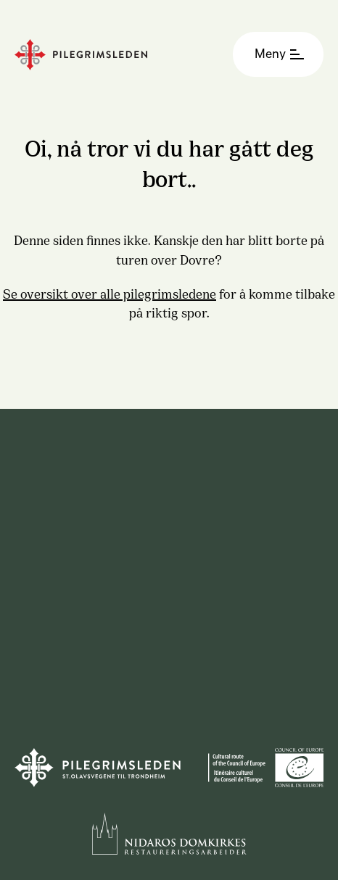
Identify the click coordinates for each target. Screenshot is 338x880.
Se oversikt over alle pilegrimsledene (109, 293)
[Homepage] (118, 54)
